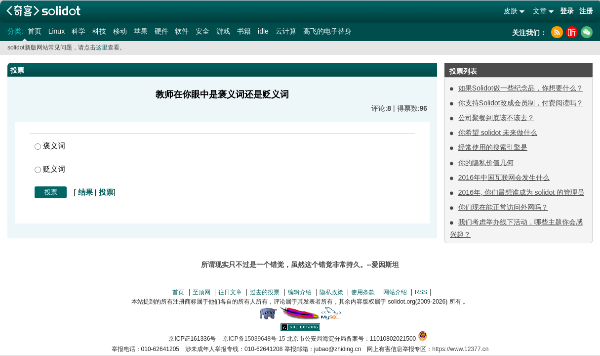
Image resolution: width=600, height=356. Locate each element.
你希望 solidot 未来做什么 (497, 132)
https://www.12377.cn (460, 349)
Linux (56, 31)
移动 (120, 31)
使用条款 (363, 292)
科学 (78, 31)
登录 (567, 11)
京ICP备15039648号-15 (254, 338)
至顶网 (201, 292)
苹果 (141, 31)
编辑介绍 (300, 292)
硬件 (161, 31)
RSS (421, 292)
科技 (99, 31)
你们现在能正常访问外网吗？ (503, 207)
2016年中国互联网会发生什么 (504, 177)
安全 (202, 31)
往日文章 (230, 292)
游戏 (223, 31)
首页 (34, 31)
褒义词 (50, 145)
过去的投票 (265, 292)
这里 (102, 47)
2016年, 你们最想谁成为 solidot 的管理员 (521, 192)
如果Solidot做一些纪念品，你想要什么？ (520, 88)
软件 (182, 31)
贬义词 (50, 169)
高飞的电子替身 (327, 31)
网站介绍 (395, 292)
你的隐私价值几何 (486, 163)
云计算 (286, 31)
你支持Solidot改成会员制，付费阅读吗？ (520, 103)
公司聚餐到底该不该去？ (496, 118)
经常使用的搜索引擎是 (492, 147)
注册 (586, 11)
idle (263, 31)
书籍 (244, 31)
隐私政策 (331, 292)
